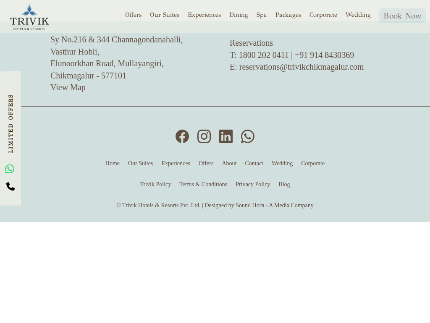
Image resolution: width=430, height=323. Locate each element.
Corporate (323, 14)
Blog (284, 184)
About (229, 163)
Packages (288, 14)
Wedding (358, 14)
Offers (133, 14)
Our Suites (164, 14)
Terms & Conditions (203, 184)
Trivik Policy (155, 184)
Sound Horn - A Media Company (275, 205)
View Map (68, 87)
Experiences (204, 14)
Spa (262, 14)
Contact (254, 163)
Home (112, 163)
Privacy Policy (253, 184)
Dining (238, 14)
